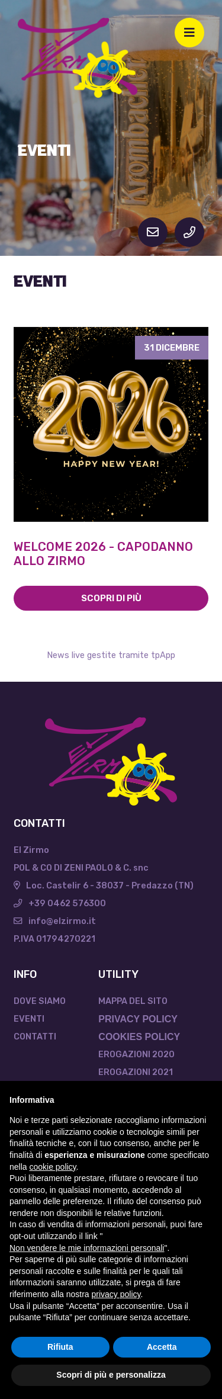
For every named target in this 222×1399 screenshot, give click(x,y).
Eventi (29, 1018)
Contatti (35, 1036)
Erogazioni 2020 (136, 1054)
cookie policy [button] (52, 1167)
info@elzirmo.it (55, 921)
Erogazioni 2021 (135, 1072)
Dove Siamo (40, 1001)
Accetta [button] (162, 1347)
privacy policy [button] (116, 1294)
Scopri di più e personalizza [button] (110, 1374)
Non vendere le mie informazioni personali (86, 1248)
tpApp (163, 655)
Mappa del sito (133, 1001)
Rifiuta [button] (60, 1347)
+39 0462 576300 (60, 903)
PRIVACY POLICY (138, 1019)
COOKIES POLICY (139, 1037)
